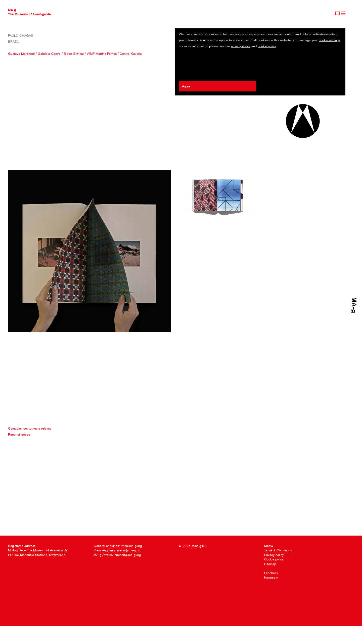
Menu (343, 13)
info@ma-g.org (131, 546)
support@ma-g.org (128, 555)
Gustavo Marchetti (21, 54)
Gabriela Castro (49, 54)
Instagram (271, 577)
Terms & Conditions (278, 550)
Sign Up (337, 13)
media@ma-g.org (129, 550)
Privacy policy (274, 555)
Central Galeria (131, 54)
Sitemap (270, 564)
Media (268, 546)
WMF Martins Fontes (102, 54)
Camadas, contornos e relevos (29, 428)
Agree (186, 86)
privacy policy (240, 46)
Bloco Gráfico (74, 54)
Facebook (271, 573)
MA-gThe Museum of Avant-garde (29, 12)
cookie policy (267, 46)
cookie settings (329, 40)
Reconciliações (19, 434)
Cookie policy (274, 559)
